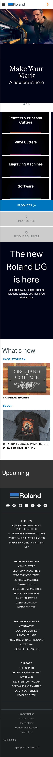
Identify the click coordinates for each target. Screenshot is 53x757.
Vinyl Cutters (26, 566)
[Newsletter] (8, 505)
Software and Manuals (26, 686)
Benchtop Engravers (26, 593)
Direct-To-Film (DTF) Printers (26, 542)
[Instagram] (20, 505)
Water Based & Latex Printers (26, 538)
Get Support (26, 668)
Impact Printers (26, 607)
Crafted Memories (16, 397)
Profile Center (26, 695)
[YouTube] (39, 505)
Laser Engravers (26, 598)
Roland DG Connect (27, 630)
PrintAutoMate (26, 635)
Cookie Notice (26, 718)
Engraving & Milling (26, 561)
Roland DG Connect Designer (26, 639)
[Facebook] (14, 505)
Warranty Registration (26, 727)
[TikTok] (26, 505)
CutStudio (26, 644)
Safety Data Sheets (26, 690)
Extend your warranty (26, 672)
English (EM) (9, 740)
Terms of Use (26, 723)
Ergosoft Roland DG (26, 649)
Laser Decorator (26, 602)
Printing (26, 520)
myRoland (26, 677)
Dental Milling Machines (27, 589)
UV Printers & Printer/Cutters (26, 533)
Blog (7, 405)
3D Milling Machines (26, 579)
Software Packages (26, 621)
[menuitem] (47, 4)
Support (26, 663)
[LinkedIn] (45, 505)
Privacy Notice (26, 714)
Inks (26, 547)
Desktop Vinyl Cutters (26, 570)
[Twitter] (32, 505)
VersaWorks (26, 626)
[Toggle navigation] (3, 4)
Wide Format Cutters (26, 575)
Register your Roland (26, 681)
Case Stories (13, 359)
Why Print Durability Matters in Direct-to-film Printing (25, 445)
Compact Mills (26, 584)
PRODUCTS (26, 205)
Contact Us (26, 732)
